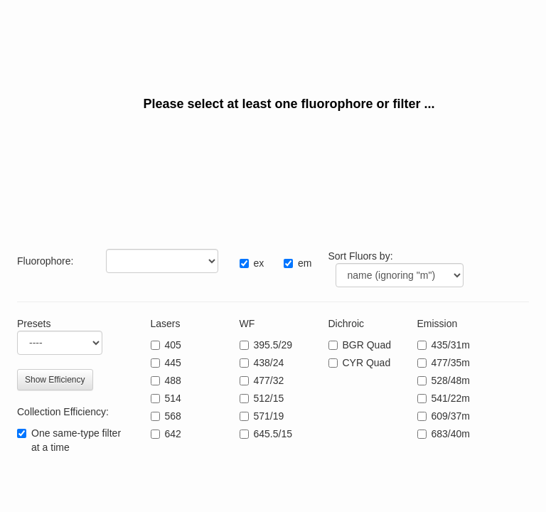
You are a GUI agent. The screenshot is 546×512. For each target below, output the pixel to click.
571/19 (269, 416)
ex (259, 263)
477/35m (451, 362)
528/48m (451, 380)
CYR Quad (367, 362)
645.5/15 (273, 433)
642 (173, 433)
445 (173, 362)
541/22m (451, 398)
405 (173, 345)
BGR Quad (367, 345)
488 (173, 380)
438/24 (269, 362)
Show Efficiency (55, 380)
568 (173, 416)
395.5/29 (273, 345)
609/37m (451, 416)
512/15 (269, 398)
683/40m (451, 433)
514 (173, 398)
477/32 (269, 380)
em (304, 263)
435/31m (451, 345)
